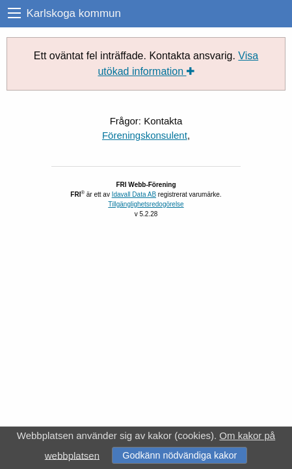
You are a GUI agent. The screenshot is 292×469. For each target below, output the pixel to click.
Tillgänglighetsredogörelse (145, 204)
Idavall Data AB (134, 194)
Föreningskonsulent (144, 135)
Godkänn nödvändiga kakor (179, 455)
